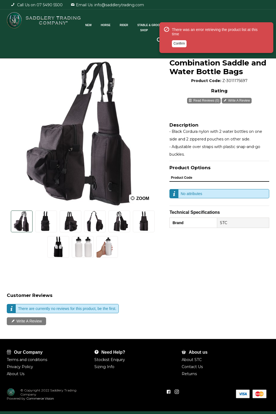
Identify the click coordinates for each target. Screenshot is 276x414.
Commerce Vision (39, 398)
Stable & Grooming (159, 24)
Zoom (142, 198)
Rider (131, 24)
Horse (113, 24)
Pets (206, 24)
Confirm (179, 58)
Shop (151, 28)
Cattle (189, 24)
